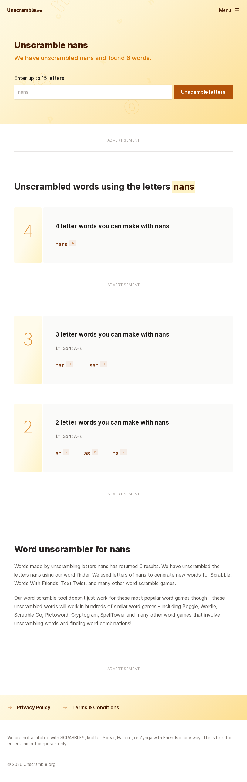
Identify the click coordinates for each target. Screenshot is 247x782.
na (116, 453)
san (94, 365)
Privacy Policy (28, 707)
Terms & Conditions (91, 707)
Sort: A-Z (69, 348)
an (59, 453)
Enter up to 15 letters (39, 78)
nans (62, 244)
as (87, 453)
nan (60, 365)
